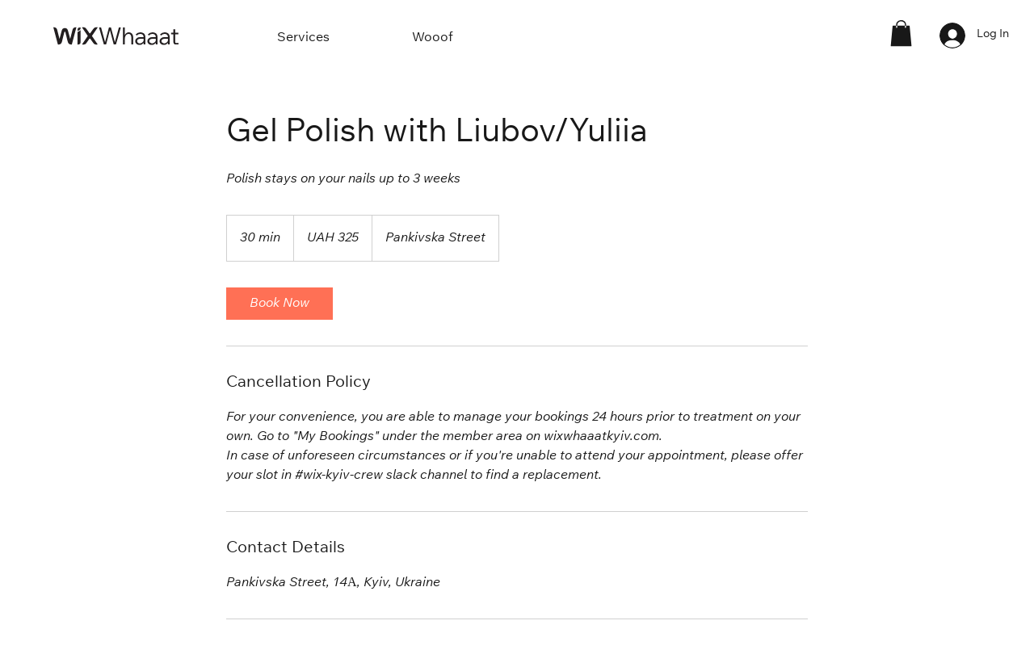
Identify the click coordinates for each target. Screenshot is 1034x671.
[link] (279, 303)
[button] (901, 33)
